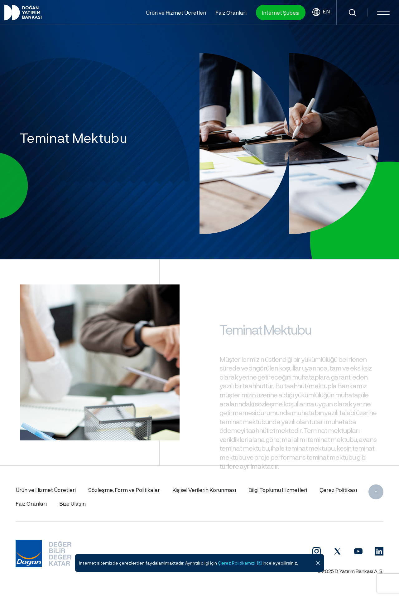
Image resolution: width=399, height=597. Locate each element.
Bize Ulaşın (72, 503)
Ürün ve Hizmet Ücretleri (176, 12)
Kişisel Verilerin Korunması (204, 490)
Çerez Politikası (338, 490)
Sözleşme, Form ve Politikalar (124, 490)
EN (321, 12)
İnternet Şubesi (280, 12)
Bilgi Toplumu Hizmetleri (277, 490)
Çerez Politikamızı (240, 563)
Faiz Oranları (231, 12)
